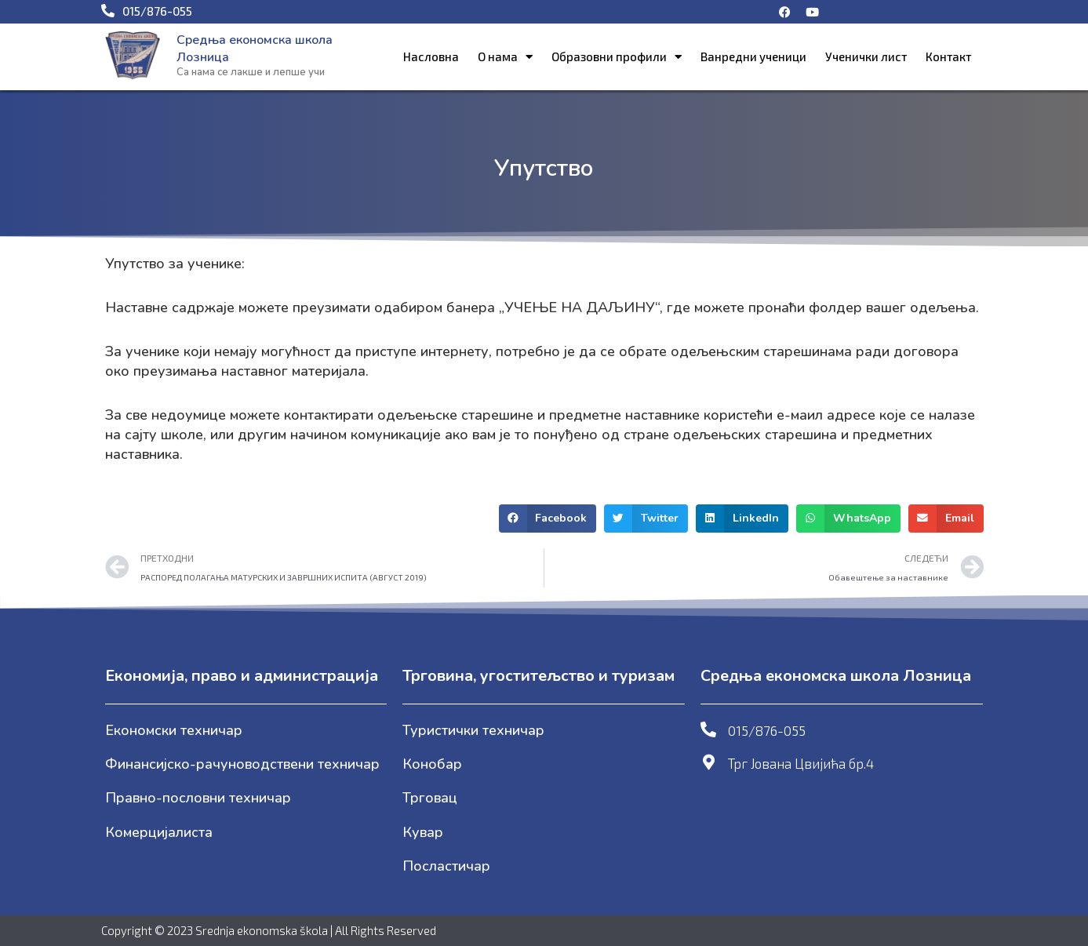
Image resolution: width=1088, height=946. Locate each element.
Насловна (431, 56)
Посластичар (446, 866)
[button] (548, 518)
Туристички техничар (473, 730)
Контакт (948, 56)
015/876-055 (767, 730)
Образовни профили (616, 57)
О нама (505, 57)
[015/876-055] (708, 729)
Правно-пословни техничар (198, 797)
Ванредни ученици (753, 56)
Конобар (432, 764)
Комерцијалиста (159, 832)
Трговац (429, 797)
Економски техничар (173, 730)
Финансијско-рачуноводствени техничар (242, 764)
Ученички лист (866, 56)
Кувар (422, 832)
